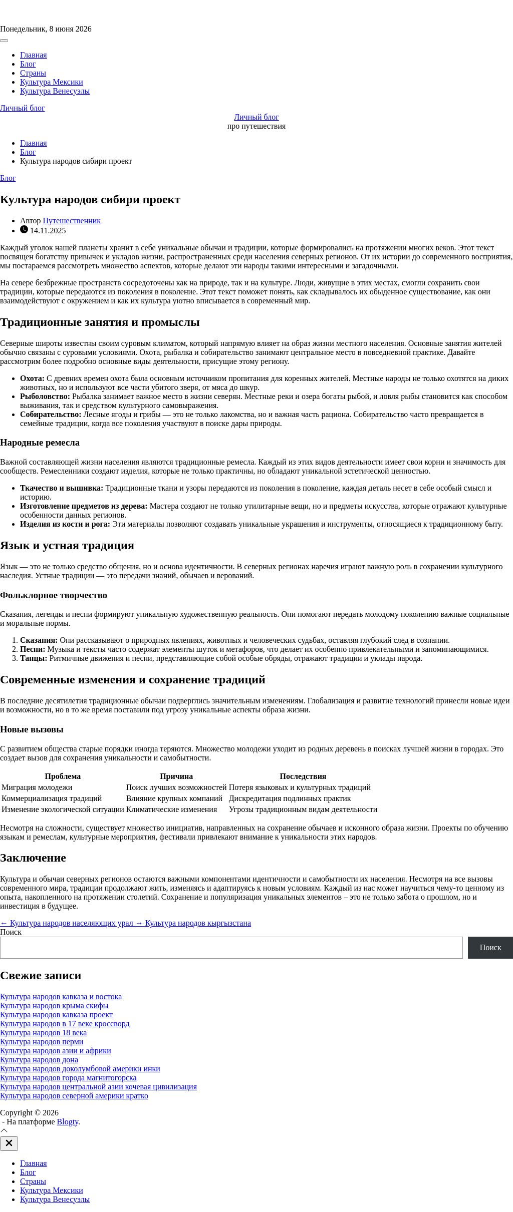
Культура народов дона (39, 1059)
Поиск (11, 932)
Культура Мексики (51, 82)
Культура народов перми (41, 1041)
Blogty (68, 1121)
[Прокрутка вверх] (4, 1131)
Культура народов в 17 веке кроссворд (65, 1023)
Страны (33, 73)
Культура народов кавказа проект (56, 1014)
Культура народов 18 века (43, 1032)
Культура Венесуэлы (55, 91)
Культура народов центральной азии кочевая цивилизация (98, 1086)
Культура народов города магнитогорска (68, 1077)
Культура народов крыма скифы (54, 1005)
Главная (33, 55)
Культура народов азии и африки (55, 1050)
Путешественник (72, 220)
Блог (28, 64)
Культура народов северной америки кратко (74, 1095)
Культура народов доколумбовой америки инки (80, 1068)
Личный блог (22, 108)
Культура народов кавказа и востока (61, 996)
